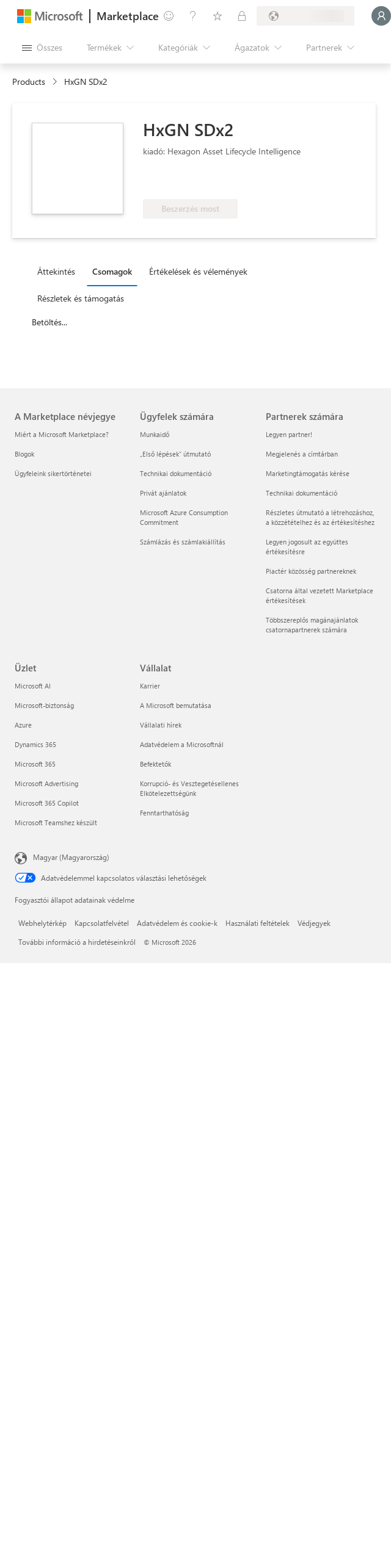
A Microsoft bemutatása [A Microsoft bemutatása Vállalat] (175, 705)
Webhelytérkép (42, 923)
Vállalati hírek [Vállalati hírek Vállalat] (160, 724)
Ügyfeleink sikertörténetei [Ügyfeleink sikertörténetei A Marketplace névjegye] (53, 473)
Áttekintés (56, 271)
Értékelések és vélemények (198, 271)
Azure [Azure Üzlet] (23, 724)
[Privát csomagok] (242, 16)
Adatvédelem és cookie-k (177, 923)
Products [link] (28, 81)
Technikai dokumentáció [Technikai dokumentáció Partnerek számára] (301, 492)
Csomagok (112, 271)
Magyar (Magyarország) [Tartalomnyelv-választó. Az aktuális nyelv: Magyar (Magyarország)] (71, 857)
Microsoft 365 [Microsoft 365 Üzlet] (35, 763)
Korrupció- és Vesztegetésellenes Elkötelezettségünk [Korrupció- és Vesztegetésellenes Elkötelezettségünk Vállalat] (189, 788)
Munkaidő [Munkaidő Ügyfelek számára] (154, 434)
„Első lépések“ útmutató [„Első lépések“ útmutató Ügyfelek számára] (175, 453)
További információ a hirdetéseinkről (77, 942)
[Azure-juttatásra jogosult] (276, 180)
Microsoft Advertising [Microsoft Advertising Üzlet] (46, 783)
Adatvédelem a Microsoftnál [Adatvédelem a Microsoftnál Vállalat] (182, 744)
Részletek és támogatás (80, 298)
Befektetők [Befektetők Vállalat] (155, 763)
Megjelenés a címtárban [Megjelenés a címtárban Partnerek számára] (302, 453)
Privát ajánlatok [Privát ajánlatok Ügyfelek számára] (163, 492)
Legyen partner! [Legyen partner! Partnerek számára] (289, 434)
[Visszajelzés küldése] (168, 16)
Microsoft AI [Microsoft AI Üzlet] (33, 685)
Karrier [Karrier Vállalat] (150, 685)
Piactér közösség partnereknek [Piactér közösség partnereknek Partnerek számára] (311, 571)
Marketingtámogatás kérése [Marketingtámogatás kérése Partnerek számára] (307, 473)
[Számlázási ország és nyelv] (305, 16)
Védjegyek (314, 923)
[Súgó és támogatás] (193, 16)
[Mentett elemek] (217, 16)
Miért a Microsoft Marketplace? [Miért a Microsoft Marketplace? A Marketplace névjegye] (62, 434)
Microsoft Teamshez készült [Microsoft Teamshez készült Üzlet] (56, 822)
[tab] (59, 271)
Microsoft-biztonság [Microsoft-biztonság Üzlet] (44, 705)
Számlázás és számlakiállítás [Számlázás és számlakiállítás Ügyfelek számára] (182, 541)
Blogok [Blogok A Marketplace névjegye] (24, 453)
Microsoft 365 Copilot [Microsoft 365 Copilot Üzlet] (47, 803)
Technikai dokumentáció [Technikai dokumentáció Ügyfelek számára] (175, 473)
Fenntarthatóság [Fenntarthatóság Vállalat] (164, 812)
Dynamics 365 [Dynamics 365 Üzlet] (35, 744)
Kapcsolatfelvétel (102, 923)
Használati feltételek (257, 923)
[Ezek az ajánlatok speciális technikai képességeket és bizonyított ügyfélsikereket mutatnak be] (183, 180)
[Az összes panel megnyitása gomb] (42, 47)
